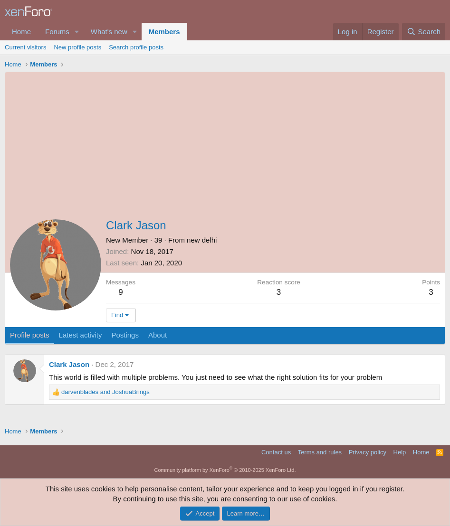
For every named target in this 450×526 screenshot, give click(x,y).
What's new (109, 32)
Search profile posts (136, 47)
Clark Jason (69, 364)
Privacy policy (367, 452)
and (105, 391)
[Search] (423, 31)
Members (164, 32)
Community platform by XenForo (225, 470)
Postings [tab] (125, 335)
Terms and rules (320, 452)
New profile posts (77, 47)
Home (21, 32)
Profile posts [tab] (29, 335)
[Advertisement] (225, 143)
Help (399, 452)
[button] (77, 31)
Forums (57, 32)
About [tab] (157, 335)
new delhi (202, 240)
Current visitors (25, 47)
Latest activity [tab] (80, 335)
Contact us (276, 452)
